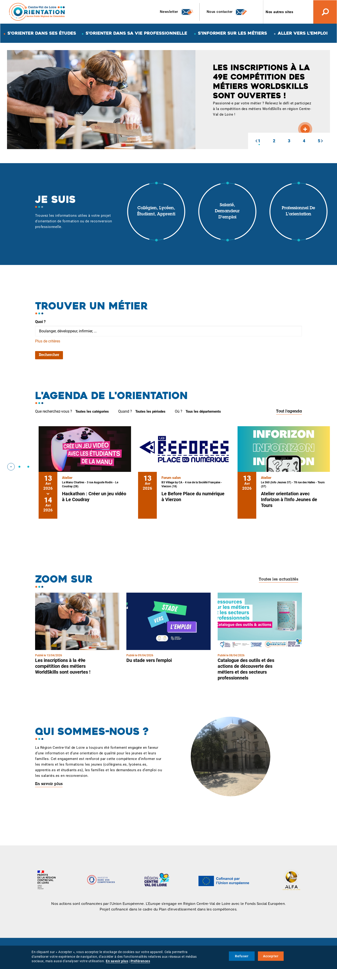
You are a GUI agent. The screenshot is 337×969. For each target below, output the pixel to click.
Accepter (271, 956)
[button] (256, 141)
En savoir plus (48, 784)
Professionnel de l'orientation (298, 211)
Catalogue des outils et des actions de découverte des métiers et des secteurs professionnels (246, 669)
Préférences (140, 961)
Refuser (242, 956)
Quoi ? (40, 321)
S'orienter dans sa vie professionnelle (136, 33)
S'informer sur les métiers (232, 33)
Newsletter (177, 12)
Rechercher (49, 355)
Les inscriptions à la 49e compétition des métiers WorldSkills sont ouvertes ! (62, 666)
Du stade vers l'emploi (149, 660)
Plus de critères (47, 341)
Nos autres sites (279, 12)
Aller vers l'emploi (303, 33)
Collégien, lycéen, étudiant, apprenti (156, 211)
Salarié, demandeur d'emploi (227, 211)
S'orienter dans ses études (41, 33)
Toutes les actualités (278, 579)
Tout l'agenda (289, 411)
